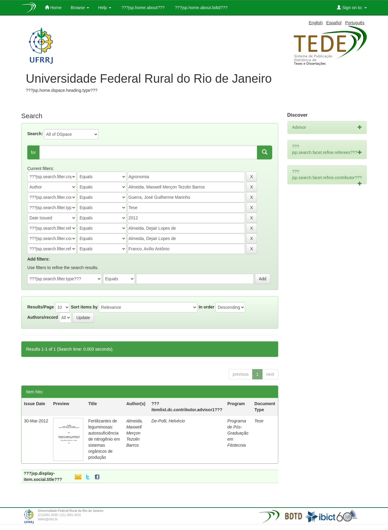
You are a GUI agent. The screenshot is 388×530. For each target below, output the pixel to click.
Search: (35, 133)
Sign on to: (352, 7)
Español (334, 22)
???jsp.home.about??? (142, 7)
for (33, 152)
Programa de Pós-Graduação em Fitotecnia (237, 433)
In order (206, 307)
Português (354, 22)
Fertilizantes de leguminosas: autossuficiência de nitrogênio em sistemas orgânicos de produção (104, 439)
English (316, 22)
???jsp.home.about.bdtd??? (200, 7)
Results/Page (40, 307)
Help (104, 7)
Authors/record (42, 317)
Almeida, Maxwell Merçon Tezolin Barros (134, 433)
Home (53, 7)
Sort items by (84, 307)
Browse (80, 7)
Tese (258, 420)
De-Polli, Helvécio (168, 420)
